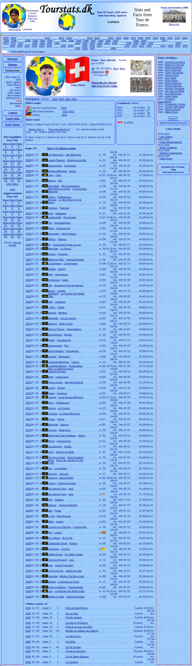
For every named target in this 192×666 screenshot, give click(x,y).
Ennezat (52, 200)
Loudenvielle (54, 217)
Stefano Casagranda (171, 153)
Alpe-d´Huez (66, 323)
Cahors (75, 362)
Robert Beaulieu (173, 67)
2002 (170, 38)
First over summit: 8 (59, 129)
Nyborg (61, 269)
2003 (162, 38)
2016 (69, 38)
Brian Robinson (173, 83)
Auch (50, 213)
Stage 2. (12, 145)
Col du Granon (68, 318)
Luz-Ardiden (60, 468)
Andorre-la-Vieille (65, 452)
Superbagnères (62, 222)
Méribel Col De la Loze (72, 576)
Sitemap (12, 64)
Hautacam (60, 213)
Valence (62, 239)
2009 (118, 38)
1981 (136, 40)
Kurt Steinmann (173, 93)
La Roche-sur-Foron (68, 581)
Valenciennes (55, 165)
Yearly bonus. (12, 124)
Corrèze (65, 549)
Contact (12, 112)
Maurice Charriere (174, 64)
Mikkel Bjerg (171, 112)
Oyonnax (52, 413)
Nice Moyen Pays (57, 488)
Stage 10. (6, 162)
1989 (78, 40)
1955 (135, 43)
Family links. (12, 118)
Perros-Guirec (55, 382)
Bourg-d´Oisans (56, 329)
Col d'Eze (70, 641)
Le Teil (51, 516)
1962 (85, 43)
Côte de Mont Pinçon (76, 608)
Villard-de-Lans (74, 570)
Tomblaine (53, 293)
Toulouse (52, 208)
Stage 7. (6, 156)
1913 (170, 46)
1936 (34, 46)
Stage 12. (19, 162)
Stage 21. (19, 179)
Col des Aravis (73, 636)
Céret (51, 452)
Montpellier (54, 233)
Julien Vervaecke (174, 72)
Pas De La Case (56, 457)
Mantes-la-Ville (56, 259)
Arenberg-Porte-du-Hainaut (68, 285)
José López (15, 29)
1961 (92, 43)
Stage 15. (19, 167)
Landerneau (61, 377)
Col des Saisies (73, 617)
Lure (50, 591)
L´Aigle (51, 307)
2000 (184, 38)
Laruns (58, 532)
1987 (93, 40)
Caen (50, 175)
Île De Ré (67, 538)
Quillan (68, 446)
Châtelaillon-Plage (57, 543)
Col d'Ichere (71, 662)
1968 (42, 43)
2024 (13, 38)
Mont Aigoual (64, 516)
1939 (12, 46)
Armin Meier (171, 96)
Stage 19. (6, 179)
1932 (63, 46)
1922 (134, 46)
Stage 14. (12, 167)
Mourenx (52, 474)
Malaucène (65, 430)
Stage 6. (19, 150)
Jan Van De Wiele (174, 91)
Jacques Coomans (175, 62)
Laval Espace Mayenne (70, 397)
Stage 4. (6, 150)
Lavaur (60, 521)
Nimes (81, 435)
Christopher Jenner (175, 104)
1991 (64, 40)
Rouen (72, 171)
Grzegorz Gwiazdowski (166, 100)
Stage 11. (12, 162)
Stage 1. (6, 145)
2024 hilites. (12, 184)
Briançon (52, 323)
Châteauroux (64, 197)
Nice (71, 488)
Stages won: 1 (36, 129)
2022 (61, 99)
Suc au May (71, 613)
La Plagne (65, 248)
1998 (13, 40)
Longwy (61, 291)
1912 (177, 46)
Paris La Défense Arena (60, 368)
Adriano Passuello (175, 88)
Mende (68, 334)
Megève (62, 312)
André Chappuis (168, 147)
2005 (148, 38)
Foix (66, 345)
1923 (126, 46)
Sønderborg (61, 274)
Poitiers (73, 543)
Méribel (52, 581)
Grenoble (53, 576)
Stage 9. (19, 156)
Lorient (51, 388)
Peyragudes (69, 217)
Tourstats (12, 58)
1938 (19, 46)
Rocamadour (76, 366)
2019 (47, 38)
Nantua (51, 254)
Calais (65, 280)
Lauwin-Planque (56, 160)
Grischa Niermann (175, 106)
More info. (174, 24)
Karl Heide (170, 78)
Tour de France (15, 243)
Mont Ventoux (69, 233)
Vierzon (52, 408)
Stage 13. (6, 167)
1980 (143, 40)
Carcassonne (63, 228)
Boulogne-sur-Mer (76, 160)
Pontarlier (63, 254)
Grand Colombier (64, 565)
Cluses (51, 419)
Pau (50, 222)
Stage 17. (12, 173)
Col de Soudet (73, 647)
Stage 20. (12, 179)
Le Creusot (64, 408)
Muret (51, 228)
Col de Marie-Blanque (77, 656)
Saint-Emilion (66, 477)
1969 (34, 43)
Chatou (51, 483)
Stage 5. (12, 150)
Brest (50, 377)
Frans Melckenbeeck (171, 142)
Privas (58, 510)
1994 (42, 40)
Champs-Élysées (75, 259)
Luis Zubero (166, 136)
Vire (60, 180)
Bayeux (52, 180)
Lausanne (60, 301)
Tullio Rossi (166, 158)
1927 (99, 46)
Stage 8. (12, 156)
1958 (114, 43)
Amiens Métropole (57, 171)
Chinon (51, 197)
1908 (85, 48)
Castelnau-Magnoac (58, 362)
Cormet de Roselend (76, 623)
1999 (6, 40)
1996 (27, 40)
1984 (115, 40)
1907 (92, 48)
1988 (86, 40)
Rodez (51, 340)
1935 (41, 46)
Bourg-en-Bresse (57, 587)
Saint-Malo (53, 186)
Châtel (60, 307)
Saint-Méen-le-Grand (59, 189)
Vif (49, 244)
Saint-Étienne (74, 329)
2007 (133, 38)
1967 (49, 43)
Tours (51, 402)
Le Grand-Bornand (69, 413)
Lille (50, 285)
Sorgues (52, 430)
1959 (107, 43)
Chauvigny (53, 549)
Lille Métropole (55, 154)
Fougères (62, 393)
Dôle (50, 301)
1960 (99, 43)
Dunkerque (70, 165)
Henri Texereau (173, 70)
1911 (185, 46)
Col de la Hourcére (75, 651)
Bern (115, 68)
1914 (163, 46)
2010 (111, 38)
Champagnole (75, 587)
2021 (67, 99)
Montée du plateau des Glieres (81, 630)
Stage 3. (19, 145)
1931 (70, 46)
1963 (77, 43)
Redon (51, 393)
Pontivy (61, 388)
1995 (35, 40)
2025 (6, 38)
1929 (84, 46)
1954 (143, 43)
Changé (52, 397)
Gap (50, 510)
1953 (150, 43)
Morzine (52, 312)
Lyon (71, 560)
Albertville (53, 248)
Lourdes (52, 356)
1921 (141, 46)
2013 (89, 38)
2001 (177, 38)
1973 (6, 43)
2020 (74, 99)
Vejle (50, 274)
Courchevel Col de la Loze (67, 244)
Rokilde (52, 269)
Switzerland (98, 71)
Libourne (64, 474)
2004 (155, 38)
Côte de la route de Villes (78, 627)
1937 (27, 46)
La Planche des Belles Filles (70, 591)
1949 (178, 43)
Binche (51, 291)
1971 (20, 43)
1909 (77, 48)
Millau (51, 521)
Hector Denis (172, 75)
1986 (100, 40)
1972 (13, 43)
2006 (140, 38)
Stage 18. (19, 173)
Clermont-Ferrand (57, 560)
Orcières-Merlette (68, 505)
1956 (128, 43)
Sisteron (59, 499)
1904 (113, 48)
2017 (61, 38)
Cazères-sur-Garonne (59, 527)
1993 (49, 40)
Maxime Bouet (172, 109)
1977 (164, 40)
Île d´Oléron (54, 538)
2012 (97, 38)
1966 (56, 43)
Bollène (52, 239)
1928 (92, 46)
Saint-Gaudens (56, 351)
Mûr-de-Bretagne (70, 186)
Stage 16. (6, 173)
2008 (126, 38)
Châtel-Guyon (55, 554)
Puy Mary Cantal (74, 554)
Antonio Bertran (173, 85)
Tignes (60, 419)
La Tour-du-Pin (55, 570)
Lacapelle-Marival (57, 366)
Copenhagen (55, 263)
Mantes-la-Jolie (56, 596)
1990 (71, 40)
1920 (148, 46)
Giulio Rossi (171, 80)
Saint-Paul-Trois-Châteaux (62, 435)
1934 (49, 46)
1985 (108, 40)
